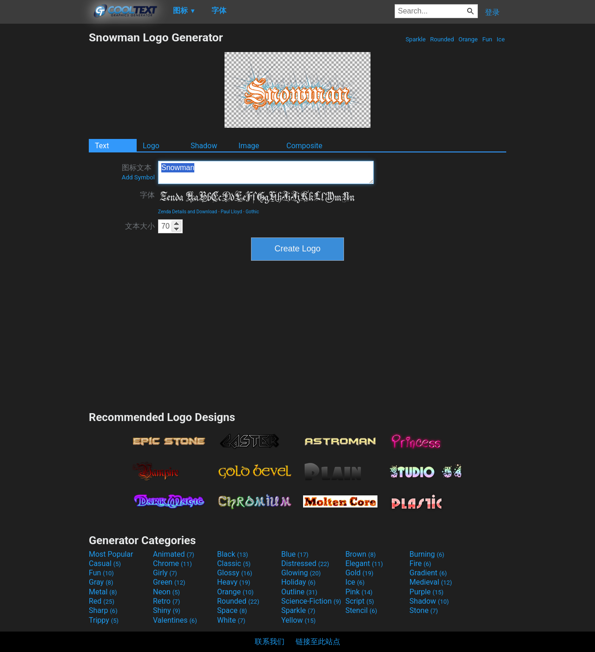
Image (248, 145)
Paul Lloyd (231, 211)
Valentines (175, 620)
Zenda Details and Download (187, 211)
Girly (165, 572)
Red (101, 601)
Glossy (234, 572)
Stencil (361, 610)
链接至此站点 (318, 641)
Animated (173, 554)
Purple (426, 591)
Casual (105, 563)
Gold (359, 572)
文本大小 (140, 226)
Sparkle (415, 39)
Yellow (298, 620)
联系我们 (269, 641)
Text (102, 145)
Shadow (204, 145)
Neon (166, 591)
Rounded (442, 39)
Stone (424, 610)
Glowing (301, 572)
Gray (101, 582)
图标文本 (138, 172)
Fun (487, 39)
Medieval (431, 582)
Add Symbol (138, 177)
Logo (151, 145)
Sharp (103, 610)
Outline (299, 591)
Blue (295, 554)
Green (169, 582)
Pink (359, 591)
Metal (103, 591)
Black (232, 554)
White (231, 620)
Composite (304, 145)
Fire (420, 563)
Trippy (104, 620)
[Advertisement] (44, 170)
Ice (500, 39)
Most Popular (111, 554)
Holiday (298, 582)
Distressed (305, 563)
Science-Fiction (311, 601)
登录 (492, 12)
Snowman (266, 172)
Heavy (233, 582)
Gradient (428, 572)
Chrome (172, 563)
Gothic (252, 211)
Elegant (364, 563)
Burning (427, 554)
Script (359, 601)
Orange (468, 39)
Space (232, 610)
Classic (234, 563)
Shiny (166, 610)
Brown (360, 554)
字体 (147, 195)
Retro (166, 601)
